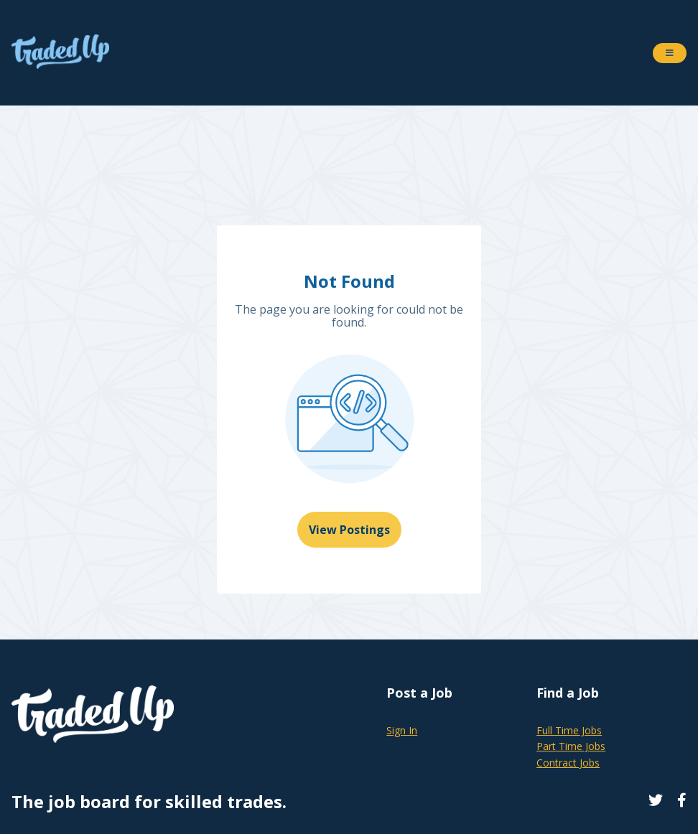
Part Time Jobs (570, 746)
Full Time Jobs (569, 730)
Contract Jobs (568, 762)
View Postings (349, 530)
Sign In (401, 730)
